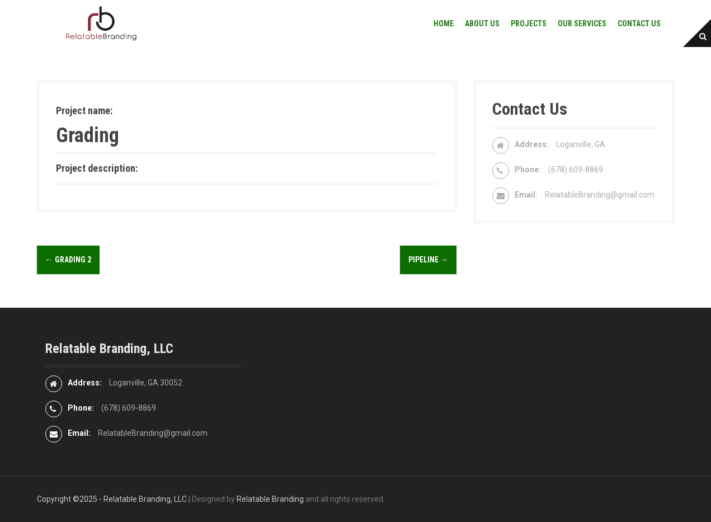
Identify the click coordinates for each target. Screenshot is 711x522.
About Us (482, 23)
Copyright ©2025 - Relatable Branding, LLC (112, 499)
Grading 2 (68, 259)
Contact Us (639, 23)
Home (444, 23)
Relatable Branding (270, 499)
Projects (529, 23)
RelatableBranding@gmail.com (600, 194)
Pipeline (428, 259)
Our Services (582, 23)
